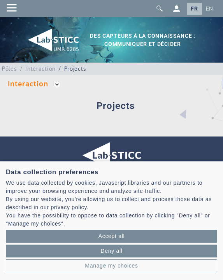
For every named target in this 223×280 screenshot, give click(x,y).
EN (209, 9)
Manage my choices (111, 265)
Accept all (111, 236)
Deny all (111, 251)
